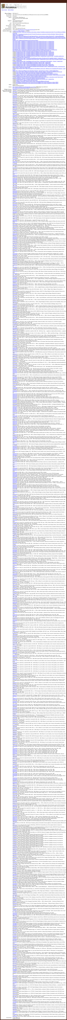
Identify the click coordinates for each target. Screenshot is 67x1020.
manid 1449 (15, 348)
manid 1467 (15, 397)
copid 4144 (15, 972)
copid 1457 (15, 905)
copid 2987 (15, 844)
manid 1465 (15, 396)
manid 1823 (15, 91)
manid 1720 (15, 233)
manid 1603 (15, 857)
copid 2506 (15, 834)
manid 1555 (15, 143)
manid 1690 (15, 528)
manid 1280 (15, 573)
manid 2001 (15, 853)
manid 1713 (15, 698)
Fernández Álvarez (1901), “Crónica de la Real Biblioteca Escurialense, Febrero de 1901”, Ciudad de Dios (32, 62)
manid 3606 (15, 319)
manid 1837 (15, 789)
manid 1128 (15, 727)
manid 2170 (15, 116)
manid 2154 (15, 372)
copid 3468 (15, 1014)
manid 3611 (15, 370)
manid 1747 (15, 126)
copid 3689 (15, 924)
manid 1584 (15, 122)
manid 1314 (15, 237)
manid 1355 (15, 792)
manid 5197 (15, 810)
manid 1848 (15, 846)
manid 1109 (15, 760)
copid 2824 (15, 829)
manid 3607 (15, 327)
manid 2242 (15, 1016)
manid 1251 (15, 438)
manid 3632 (15, 715)
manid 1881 (15, 571)
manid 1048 (15, 746)
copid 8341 (15, 933)
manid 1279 (15, 655)
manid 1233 (15, 275)
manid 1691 (15, 530)
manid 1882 (15, 812)
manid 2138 (15, 679)
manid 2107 (15, 301)
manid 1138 (15, 723)
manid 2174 (15, 305)
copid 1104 (15, 824)
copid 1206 (15, 832)
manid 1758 (15, 656)
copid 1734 (15, 967)
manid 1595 (15, 520)
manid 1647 (15, 227)
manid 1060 (15, 643)
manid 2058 (15, 675)
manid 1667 (15, 281)
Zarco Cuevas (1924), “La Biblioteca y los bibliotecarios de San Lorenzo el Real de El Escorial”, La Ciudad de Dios (33, 48)
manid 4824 (15, 593)
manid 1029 (15, 574)
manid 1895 (15, 231)
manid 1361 (15, 777)
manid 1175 (15, 673)
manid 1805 (15, 381)
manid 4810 (15, 400)
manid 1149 (15, 662)
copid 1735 (15, 989)
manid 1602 (15, 457)
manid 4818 (15, 447)
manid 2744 (15, 178)
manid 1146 (15, 660)
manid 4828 (15, 455)
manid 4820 (15, 551)
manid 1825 (15, 278)
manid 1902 (15, 223)
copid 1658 (15, 984)
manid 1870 (15, 432)
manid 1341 (15, 446)
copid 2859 (15, 1006)
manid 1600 (15, 509)
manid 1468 (15, 303)
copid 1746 (15, 995)
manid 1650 (15, 603)
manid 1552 (15, 245)
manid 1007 (15, 569)
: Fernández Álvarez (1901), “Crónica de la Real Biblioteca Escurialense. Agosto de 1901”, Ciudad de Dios (35, 65)
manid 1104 (15, 480)
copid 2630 (15, 1004)
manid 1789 (15, 207)
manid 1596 (15, 535)
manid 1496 (15, 188)
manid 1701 (15, 474)
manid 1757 (15, 749)
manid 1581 (15, 135)
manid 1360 (15, 190)
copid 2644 (15, 944)
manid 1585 (15, 413)
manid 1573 (15, 131)
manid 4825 (15, 597)
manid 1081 (15, 496)
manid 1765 (15, 583)
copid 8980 (15, 970)
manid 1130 (15, 705)
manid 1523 (15, 449)
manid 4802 (15, 277)
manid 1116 (15, 735)
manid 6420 (15, 820)
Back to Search (4, 9)
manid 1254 (15, 794)
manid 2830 (15, 182)
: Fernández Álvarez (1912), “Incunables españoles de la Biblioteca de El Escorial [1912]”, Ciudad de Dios (35, 51)
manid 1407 (15, 395)
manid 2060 (15, 492)
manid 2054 (15, 701)
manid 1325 (15, 258)
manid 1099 (15, 750)
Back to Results (11, 9)
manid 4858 (15, 783)
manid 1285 (15, 619)
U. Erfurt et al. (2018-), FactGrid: (19, 30)
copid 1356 (15, 979)
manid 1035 (15, 401)
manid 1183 (15, 819)
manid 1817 (15, 965)
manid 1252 (15, 465)
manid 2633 (15, 717)
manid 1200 (15, 289)
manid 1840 (15, 753)
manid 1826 (15, 243)
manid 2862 (15, 599)
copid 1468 (15, 874)
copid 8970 (15, 881)
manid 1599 (15, 524)
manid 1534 (15, 512)
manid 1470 (15, 209)
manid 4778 (15, 194)
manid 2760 (15, 778)
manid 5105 (15, 946)
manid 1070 (15, 645)
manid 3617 (15, 430)
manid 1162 (15, 366)
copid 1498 (15, 981)
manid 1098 (15, 748)
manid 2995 (15, 884)
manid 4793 (15, 191)
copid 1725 (15, 987)
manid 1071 (15, 742)
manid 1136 (15, 666)
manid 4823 (15, 589)
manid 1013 (15, 682)
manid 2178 (15, 271)
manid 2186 (15, 426)
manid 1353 (15, 479)
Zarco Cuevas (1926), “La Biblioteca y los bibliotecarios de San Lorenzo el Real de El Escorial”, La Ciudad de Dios (33, 41)
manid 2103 (15, 620)
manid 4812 (15, 409)
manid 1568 (15, 93)
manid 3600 (15, 192)
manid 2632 (15, 690)
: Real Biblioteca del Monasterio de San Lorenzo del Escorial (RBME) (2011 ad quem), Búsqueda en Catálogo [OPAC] (37, 82)
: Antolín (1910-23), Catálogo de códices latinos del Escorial (26, 80)
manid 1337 (15, 818)
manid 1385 (15, 284)
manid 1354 (15, 448)
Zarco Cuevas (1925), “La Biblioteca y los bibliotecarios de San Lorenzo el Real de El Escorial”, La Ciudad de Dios (33, 44)
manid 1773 (15, 822)
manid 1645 (15, 485)
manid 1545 (15, 494)
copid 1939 (15, 925)
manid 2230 (15, 265)
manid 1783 (15, 744)
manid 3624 (15, 565)
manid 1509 (15, 475)
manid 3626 (15, 563)
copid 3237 (15, 861)
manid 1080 (15, 653)
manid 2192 (15, 390)
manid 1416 (15, 170)
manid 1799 (15, 767)
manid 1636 (15, 280)
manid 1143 (15, 671)
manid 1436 (15, 410)
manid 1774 (15, 463)
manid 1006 (15, 635)
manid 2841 (15, 236)
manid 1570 (15, 153)
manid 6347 (15, 333)
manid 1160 (15, 541)
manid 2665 (15, 107)
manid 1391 (15, 202)
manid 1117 (15, 740)
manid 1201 (15, 631)
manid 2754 (15, 484)
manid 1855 (15, 234)
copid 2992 (15, 842)
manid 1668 (15, 293)
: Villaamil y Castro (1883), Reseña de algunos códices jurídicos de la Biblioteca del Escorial (32, 81)
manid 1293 (15, 576)
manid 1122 (15, 429)
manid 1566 (15, 148)
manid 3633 (15, 702)
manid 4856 (15, 779)
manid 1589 (15, 215)
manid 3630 (15, 612)
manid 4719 (15, 549)
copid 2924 (15, 1011)
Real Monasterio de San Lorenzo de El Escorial (26, 29)
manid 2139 (15, 383)
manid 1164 (15, 693)
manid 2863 (15, 317)
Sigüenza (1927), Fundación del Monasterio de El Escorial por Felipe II (25, 40)
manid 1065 (15, 721)
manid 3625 (15, 567)
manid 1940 (15, 260)
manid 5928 (15, 766)
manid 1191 (15, 422)
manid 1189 (15, 287)
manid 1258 (15, 641)
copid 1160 (15, 977)
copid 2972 (15, 1012)
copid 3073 (15, 919)
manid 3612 (15, 377)
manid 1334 (15, 427)
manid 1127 (15, 757)
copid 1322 (15, 877)
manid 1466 (15, 253)
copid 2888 (15, 851)
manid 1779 (15, 651)
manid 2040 (15, 139)
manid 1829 (15, 879)
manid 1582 (15, 176)
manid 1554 (15, 247)
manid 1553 (15, 249)
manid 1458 (15, 387)
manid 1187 (15, 368)
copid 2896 (15, 939)
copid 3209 (15, 923)
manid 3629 (15, 607)
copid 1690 (15, 863)
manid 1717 (15, 695)
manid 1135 (15, 451)
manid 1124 (15, 688)
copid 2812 (15, 859)
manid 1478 (15, 358)
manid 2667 (15, 402)
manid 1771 (15, 299)
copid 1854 (15, 927)
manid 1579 (15, 120)
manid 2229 (15, 155)
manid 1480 (15, 356)
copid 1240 (15, 908)
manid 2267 (15, 113)
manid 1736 (15, 459)
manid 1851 (15, 167)
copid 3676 (15, 892)
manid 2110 (15, 553)
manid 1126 (15, 725)
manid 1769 (15, 615)
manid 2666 (15, 115)
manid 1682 (15, 522)
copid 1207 (15, 955)
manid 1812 (15, 585)
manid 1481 (15, 364)
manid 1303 (15, 251)
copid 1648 (15, 929)
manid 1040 (15, 774)
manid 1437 (15, 469)
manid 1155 (15, 428)
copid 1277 (15, 953)
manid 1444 (15, 273)
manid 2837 (15, 184)
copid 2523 (15, 840)
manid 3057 (15, 212)
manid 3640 (15, 773)
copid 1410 (15, 875)
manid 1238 (15, 960)
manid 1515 (15, 470)
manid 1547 (15, 629)
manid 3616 (15, 562)
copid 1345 (15, 942)
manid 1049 (15, 791)
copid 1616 (15, 982)
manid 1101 (15, 769)
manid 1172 (15, 798)
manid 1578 (15, 129)
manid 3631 (15, 684)
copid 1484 (15, 948)
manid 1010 (15, 385)
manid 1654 (15, 103)
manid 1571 (15, 175)
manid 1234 (15, 99)
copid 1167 (15, 871)
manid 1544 (15, 229)
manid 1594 (15, 505)
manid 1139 (15, 668)
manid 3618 (15, 436)
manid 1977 (15, 291)
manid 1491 (15, 516)
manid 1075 (15, 543)
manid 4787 (15, 147)
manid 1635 (15, 297)
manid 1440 (15, 378)
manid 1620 (15, 490)
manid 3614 (15, 848)
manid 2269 (15, 472)
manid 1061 (15, 719)
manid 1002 (15, 379)
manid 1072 (15, 633)
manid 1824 (15, 89)
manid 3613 (15, 958)
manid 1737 (15, 539)
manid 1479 (15, 360)
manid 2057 (15, 198)
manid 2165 (15, 610)
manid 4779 (15, 343)
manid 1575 (15, 137)
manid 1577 (15, 124)
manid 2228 (15, 712)
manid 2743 (15, 151)
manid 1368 (15, 478)
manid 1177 (15, 752)
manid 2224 (15, 617)
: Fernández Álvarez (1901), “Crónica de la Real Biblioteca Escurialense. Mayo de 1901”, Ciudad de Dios (35, 64)
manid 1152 (15, 729)
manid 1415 (15, 424)
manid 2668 (15, 404)
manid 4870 (15, 181)
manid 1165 (15, 699)
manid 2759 (15, 622)
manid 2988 (15, 914)
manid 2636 (15, 686)
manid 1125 (15, 664)
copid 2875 (15, 867)
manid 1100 (15, 751)
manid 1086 (15, 814)
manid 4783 (15, 345)
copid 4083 (15, 957)
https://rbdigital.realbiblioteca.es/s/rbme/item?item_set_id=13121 (24, 86)
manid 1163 (15, 817)
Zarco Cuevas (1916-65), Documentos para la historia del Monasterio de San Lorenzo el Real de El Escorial (32, 50)
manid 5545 (15, 886)
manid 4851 (15, 696)
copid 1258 (15, 931)
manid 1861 (15, 157)
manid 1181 (15, 204)
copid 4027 (15, 869)
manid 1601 (15, 532)
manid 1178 (15, 781)
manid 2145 (15, 796)
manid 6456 (15, 969)
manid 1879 (15, 393)
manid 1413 (15, 339)
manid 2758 (15, 608)
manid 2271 (15, 658)
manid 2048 (15, 211)
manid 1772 (15, 311)
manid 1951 (15, 97)
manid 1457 (15, 180)
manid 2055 (15, 481)
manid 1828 (15, 416)
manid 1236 (15, 162)
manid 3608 (15, 328)
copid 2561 (15, 1002)
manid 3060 (15, 476)
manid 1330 (15, 602)
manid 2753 (15, 482)
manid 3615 (15, 407)
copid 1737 (15, 991)
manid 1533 (15, 306)
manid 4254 (15, 587)
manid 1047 (15, 391)
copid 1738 (15, 993)
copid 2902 (15, 1009)
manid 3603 (15, 238)
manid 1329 (15, 325)
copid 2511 (15, 836)
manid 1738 (15, 537)
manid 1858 (15, 437)
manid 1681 (15, 441)
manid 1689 (15, 526)
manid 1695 (15, 418)
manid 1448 (15, 221)
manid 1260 (15, 415)
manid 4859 (15, 800)
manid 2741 (15, 341)
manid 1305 (15, 560)
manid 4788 (15, 161)
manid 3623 (15, 555)
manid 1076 (15, 354)
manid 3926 (15, 547)
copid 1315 (15, 916)
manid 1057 (15, 637)
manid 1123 (15, 453)
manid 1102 (15, 771)
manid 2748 (15, 347)
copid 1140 (15, 975)
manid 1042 (15, 816)
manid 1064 (15, 468)
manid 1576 (15, 497)
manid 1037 (15, 808)
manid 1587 (15, 141)
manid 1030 (15, 787)
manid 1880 (15, 487)
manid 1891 (15, 309)
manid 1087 (15, 770)
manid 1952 (15, 96)
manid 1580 (15, 133)
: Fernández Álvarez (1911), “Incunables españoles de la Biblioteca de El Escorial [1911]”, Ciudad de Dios (35, 55)
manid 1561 (15, 241)
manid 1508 (15, 200)
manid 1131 (15, 762)
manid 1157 (15, 764)
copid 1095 (15, 865)
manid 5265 (15, 220)
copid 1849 (15, 999)
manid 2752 (15, 434)
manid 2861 (15, 591)
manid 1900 (15, 225)
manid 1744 (15, 507)
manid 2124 (15, 938)
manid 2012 (15, 111)
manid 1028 (15, 581)
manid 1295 (15, 650)
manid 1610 (15, 313)
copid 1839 (15, 830)
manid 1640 (15, 708)
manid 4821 (15, 558)
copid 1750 (15, 997)
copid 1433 (15, 901)
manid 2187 (15, 440)
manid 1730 (15, 501)
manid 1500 (15, 321)
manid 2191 (15, 283)
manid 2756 (15, 503)
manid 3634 (15, 704)
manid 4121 (15, 935)
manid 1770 (15, 118)
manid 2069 (15, 785)
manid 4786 (15, 145)
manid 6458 (15, 775)
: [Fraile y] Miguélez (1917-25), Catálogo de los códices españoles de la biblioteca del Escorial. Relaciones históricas (37, 73)
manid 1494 (15, 627)
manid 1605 (15, 335)
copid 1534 (15, 936)
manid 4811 (15, 408)
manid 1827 (15, 196)
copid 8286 (15, 899)
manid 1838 (15, 109)
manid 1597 (15, 461)
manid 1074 (15, 648)
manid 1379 (15, 106)
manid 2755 (15, 486)
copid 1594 (15, 883)
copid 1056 (15, 910)
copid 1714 (15, 921)
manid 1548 (15, 269)
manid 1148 (15, 755)
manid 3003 (15, 950)
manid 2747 (15, 337)
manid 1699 (15, 186)
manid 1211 (15, 454)
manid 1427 (15, 295)
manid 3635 (15, 707)
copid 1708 (15, 912)
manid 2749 (15, 351)
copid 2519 (15, 838)
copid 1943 (15, 1001)
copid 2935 (15, 826)
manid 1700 (15, 499)
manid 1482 (15, 371)
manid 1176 (15, 614)
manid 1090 (15, 518)
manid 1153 (15, 738)
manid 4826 (15, 605)
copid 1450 (15, 890)
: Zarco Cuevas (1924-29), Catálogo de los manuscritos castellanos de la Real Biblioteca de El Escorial (34, 72)
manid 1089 (15, 256)
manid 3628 (15, 595)
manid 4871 (15, 545)
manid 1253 (15, 806)
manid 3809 (15, 550)
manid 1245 (15, 394)
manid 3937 (15, 473)
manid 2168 (15, 164)
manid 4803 (15, 323)
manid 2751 (15, 411)
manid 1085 (15, 254)
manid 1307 (15, 159)
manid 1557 (15, 625)
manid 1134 (15, 423)
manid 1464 (15, 315)
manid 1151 (15, 731)
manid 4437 (15, 855)
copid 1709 (15, 913)
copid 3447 (15, 952)
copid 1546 (15, 888)
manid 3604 (15, 267)
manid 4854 (15, 733)
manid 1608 (15, 388)
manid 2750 (15, 406)
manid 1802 (15, 205)
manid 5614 (15, 349)
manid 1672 (15, 710)
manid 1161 (15, 362)
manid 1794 (15, 95)
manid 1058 (15, 639)
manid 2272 (15, 677)
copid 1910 (15, 897)
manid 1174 (15, 802)
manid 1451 (15, 369)
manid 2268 (15, 179)
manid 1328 (15, 444)
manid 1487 (15, 903)
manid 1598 (15, 514)
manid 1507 (15, 374)
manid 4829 (15, 101)
